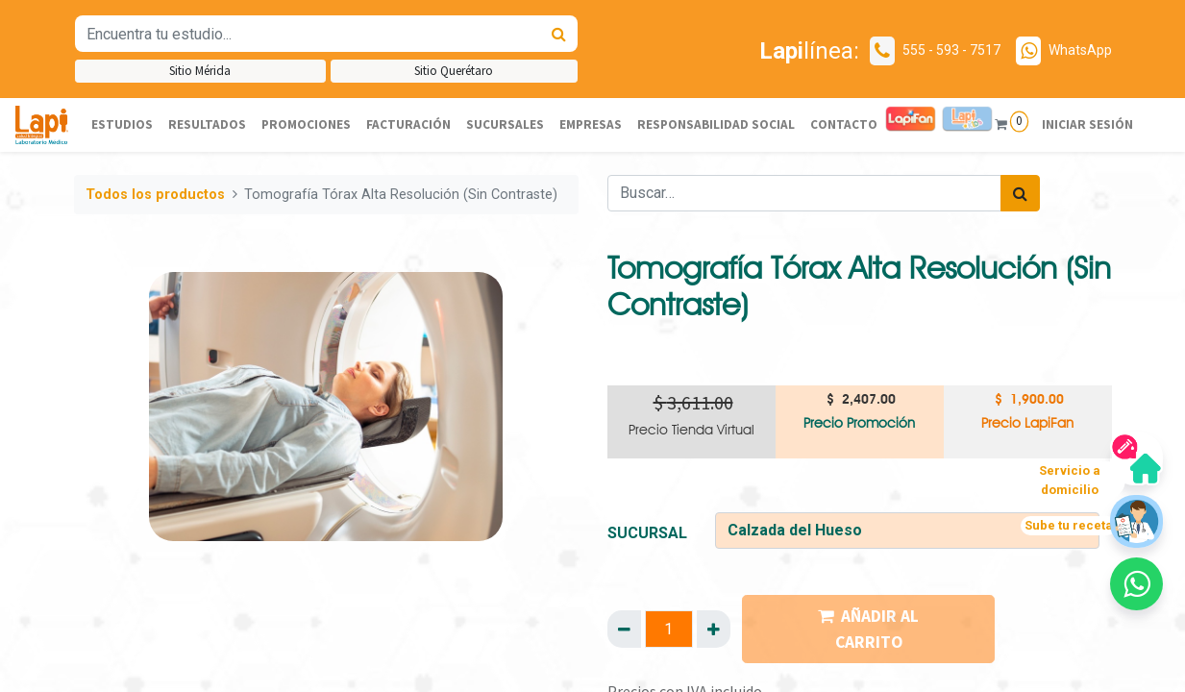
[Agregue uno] (713, 628)
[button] (1136, 583)
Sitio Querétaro (453, 70)
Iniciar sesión (1086, 124)
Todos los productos (155, 194)
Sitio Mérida (200, 70)
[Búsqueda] (559, 33)
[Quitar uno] (624, 628)
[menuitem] (122, 125)
